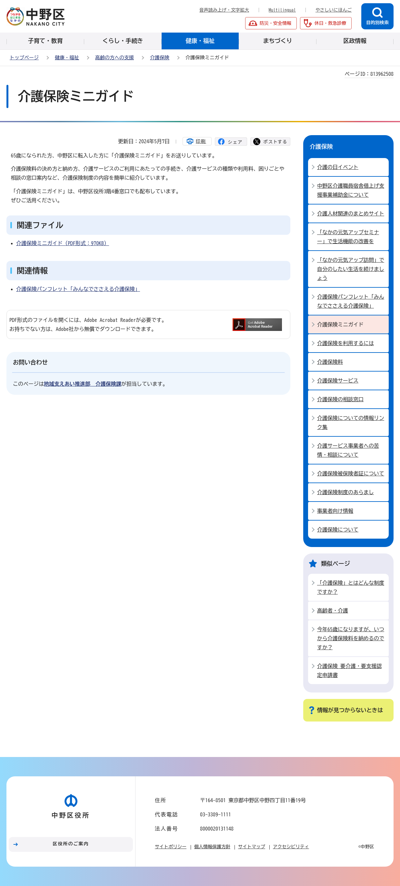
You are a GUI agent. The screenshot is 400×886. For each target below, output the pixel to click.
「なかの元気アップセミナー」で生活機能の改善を (348, 237)
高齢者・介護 (332, 610)
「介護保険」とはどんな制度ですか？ (350, 587)
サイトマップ (251, 846)
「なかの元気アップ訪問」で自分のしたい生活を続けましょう (350, 269)
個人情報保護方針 (212, 846)
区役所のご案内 (71, 843)
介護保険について (337, 529)
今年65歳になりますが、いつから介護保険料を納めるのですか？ (350, 638)
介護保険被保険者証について (350, 473)
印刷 (201, 141)
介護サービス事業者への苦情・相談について (348, 450)
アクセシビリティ (291, 846)
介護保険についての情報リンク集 (350, 422)
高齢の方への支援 (114, 57)
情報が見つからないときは (350, 710)
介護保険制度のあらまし (345, 492)
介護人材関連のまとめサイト (350, 213)
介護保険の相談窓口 (340, 399)
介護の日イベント (337, 167)
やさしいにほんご (333, 10)
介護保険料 (330, 361)
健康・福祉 (67, 57)
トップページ (24, 57)
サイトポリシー (170, 846)
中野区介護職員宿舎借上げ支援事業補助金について (350, 190)
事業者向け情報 (335, 510)
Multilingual (282, 10)
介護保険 (159, 57)
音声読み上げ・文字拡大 (224, 10)
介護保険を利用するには (345, 343)
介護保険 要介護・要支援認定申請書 (349, 670)
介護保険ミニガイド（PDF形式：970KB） (62, 243)
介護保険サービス (337, 380)
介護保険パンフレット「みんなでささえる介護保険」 (78, 289)
